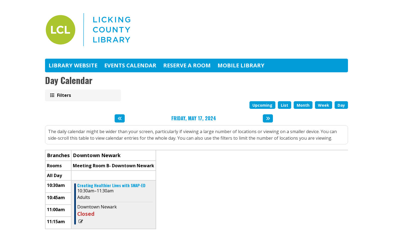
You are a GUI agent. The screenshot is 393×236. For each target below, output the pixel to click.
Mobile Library (241, 65)
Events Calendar (130, 65)
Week (323, 105)
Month (303, 105)
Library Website (73, 65)
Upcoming (262, 105)
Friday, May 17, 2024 (193, 118)
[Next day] (268, 118)
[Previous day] (120, 118)
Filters (64, 95)
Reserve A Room (187, 65)
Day (341, 105)
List (284, 105)
